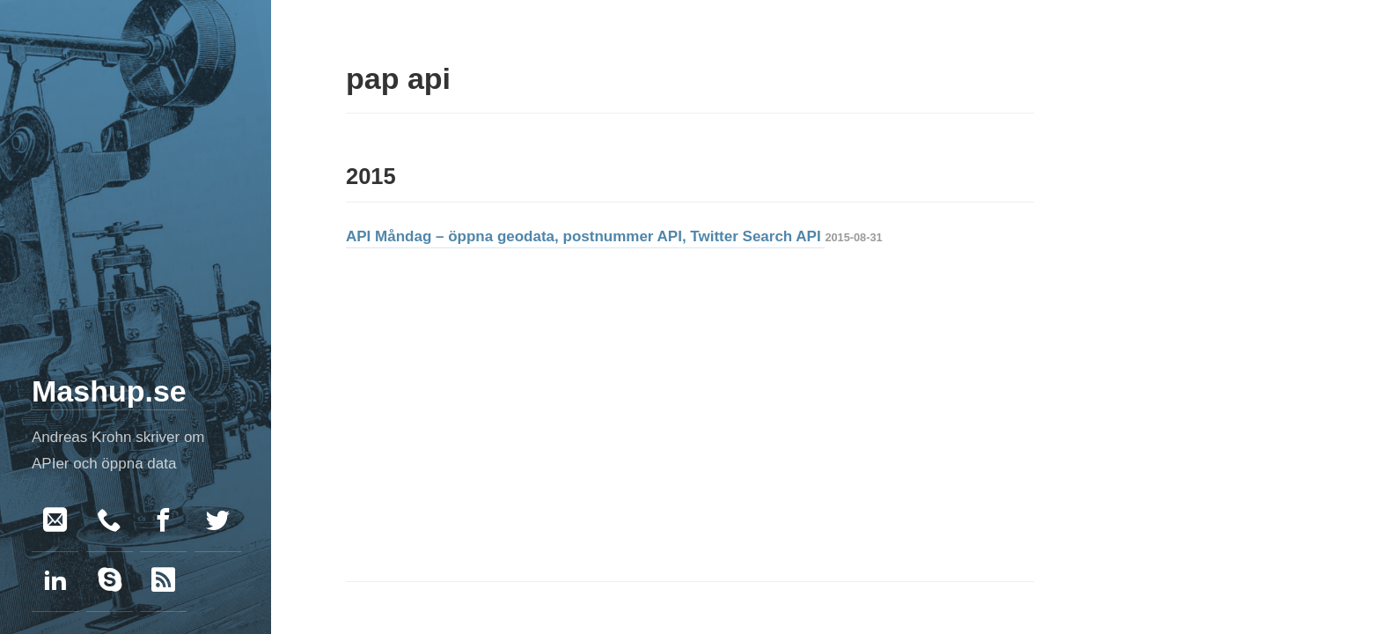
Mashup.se (109, 391)
